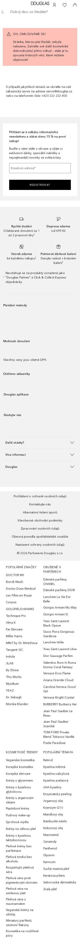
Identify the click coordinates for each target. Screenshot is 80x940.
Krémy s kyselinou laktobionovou (18, 838)
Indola (10, 656)
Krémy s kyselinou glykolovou (18, 789)
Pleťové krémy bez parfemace (19, 848)
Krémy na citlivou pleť (21, 829)
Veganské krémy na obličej (19, 912)
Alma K (11, 622)
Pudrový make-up (18, 815)
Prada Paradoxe (54, 743)
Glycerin (49, 855)
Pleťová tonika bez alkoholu (19, 859)
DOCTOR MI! (15, 575)
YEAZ (10, 690)
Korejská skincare (18, 774)
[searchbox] (40, 12)
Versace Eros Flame (57, 673)
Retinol (48, 760)
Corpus (11, 602)
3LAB (9, 663)
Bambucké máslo (55, 821)
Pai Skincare (14, 629)
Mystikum (12, 684)
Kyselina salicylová (56, 774)
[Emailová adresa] (40, 168)
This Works (14, 677)
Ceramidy (50, 841)
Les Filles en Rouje (19, 595)
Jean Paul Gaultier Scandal (56, 724)
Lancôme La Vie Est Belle (57, 599)
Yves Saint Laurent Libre (60, 649)
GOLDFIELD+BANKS (20, 609)
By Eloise (12, 670)
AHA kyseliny (52, 787)
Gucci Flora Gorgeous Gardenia (58, 634)
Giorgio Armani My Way (60, 607)
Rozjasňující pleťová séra (20, 870)
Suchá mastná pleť (56, 869)
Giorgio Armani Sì (55, 614)
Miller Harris (14, 636)
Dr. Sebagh (14, 697)
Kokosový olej (53, 828)
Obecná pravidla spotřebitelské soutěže (40, 536)
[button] (40, 442)
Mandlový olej (53, 814)
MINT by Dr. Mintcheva (21, 643)
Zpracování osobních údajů (40, 528)
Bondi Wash (14, 582)
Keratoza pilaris (54, 875)
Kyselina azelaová (55, 780)
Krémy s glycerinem (19, 780)
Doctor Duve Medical (21, 588)
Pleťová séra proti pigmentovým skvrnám (21, 880)
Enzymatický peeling (57, 794)
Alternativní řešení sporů (40, 512)
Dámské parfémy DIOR (59, 590)
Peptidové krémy (17, 808)
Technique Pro (16, 616)
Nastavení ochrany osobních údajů (40, 545)
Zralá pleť (50, 889)
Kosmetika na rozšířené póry (22, 933)
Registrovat (40, 184)
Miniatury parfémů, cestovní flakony (19, 923)
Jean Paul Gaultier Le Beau (58, 713)
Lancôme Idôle (53, 642)
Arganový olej (53, 801)
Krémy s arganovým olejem (19, 800)
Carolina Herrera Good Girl (59, 689)
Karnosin (49, 862)
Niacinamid (51, 835)
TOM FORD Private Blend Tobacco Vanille (58, 735)
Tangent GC (14, 650)
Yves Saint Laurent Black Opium (56, 623)
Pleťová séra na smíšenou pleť (17, 891)
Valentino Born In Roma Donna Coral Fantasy (59, 665)
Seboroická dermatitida (59, 882)
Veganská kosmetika (20, 760)
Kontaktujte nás (40, 504)
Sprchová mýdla (17, 822)
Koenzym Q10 (53, 807)
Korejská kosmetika (19, 767)
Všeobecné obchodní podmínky (40, 520)
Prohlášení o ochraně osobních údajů (40, 496)
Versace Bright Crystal (58, 697)
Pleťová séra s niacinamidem (16, 902)
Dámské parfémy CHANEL (55, 582)
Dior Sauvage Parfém (58, 656)
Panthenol (50, 848)
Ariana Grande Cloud (58, 680)
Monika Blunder (17, 704)
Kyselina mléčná (54, 767)
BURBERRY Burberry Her (60, 704)
